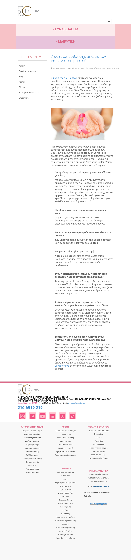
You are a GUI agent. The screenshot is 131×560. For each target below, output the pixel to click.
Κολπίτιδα (65, 496)
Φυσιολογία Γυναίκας (65, 535)
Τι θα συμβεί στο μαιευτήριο (65, 431)
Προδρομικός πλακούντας (32, 459)
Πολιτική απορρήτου (98, 504)
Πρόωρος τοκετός (32, 462)
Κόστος (22, 82)
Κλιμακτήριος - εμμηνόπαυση (65, 483)
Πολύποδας (65, 514)
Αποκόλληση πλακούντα (32, 438)
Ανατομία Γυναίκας (65, 531)
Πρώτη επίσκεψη (99, 444)
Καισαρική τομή (65, 441)
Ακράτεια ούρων (65, 490)
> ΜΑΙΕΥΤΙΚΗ (65, 42)
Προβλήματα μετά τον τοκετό (65, 455)
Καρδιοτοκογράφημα (98, 455)
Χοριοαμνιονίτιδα (32, 472)
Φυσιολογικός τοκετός (65, 438)
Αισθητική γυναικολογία (65, 472)
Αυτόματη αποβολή (32, 441)
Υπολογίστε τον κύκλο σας (65, 538)
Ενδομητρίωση (65, 507)
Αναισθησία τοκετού (65, 448)
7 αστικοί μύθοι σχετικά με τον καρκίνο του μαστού (78, 58)
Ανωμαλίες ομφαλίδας (32, 434)
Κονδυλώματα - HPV (65, 503)
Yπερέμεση (32, 465)
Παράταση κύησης (32, 452)
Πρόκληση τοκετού (65, 445)
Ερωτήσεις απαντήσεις (29, 93)
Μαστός (65, 479)
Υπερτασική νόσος (32, 469)
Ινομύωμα (65, 510)
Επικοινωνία (24, 98)
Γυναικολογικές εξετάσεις (65, 517)
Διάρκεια (98, 437)
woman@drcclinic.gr (77, 403)
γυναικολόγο (62, 365)
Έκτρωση (65, 524)
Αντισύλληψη (65, 476)
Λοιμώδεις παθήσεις (32, 448)
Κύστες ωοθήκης (65, 500)
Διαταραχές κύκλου (65, 493)
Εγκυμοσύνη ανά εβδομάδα (98, 458)
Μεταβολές (99, 441)
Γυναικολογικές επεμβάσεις (65, 521)
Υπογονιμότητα (65, 486)
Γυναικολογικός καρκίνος (65, 528)
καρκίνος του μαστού (65, 78)
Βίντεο (22, 87)
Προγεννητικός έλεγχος (99, 448)
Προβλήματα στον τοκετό (65, 452)
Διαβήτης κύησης (32, 445)
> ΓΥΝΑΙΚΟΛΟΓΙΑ (65, 29)
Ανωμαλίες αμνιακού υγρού (32, 431)
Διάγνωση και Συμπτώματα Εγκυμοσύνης (99, 432)
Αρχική (22, 66)
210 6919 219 (30, 407)
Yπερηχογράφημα (98, 451)
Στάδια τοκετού (65, 434)
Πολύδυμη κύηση (32, 455)
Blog (21, 77)
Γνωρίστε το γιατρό (27, 71)
